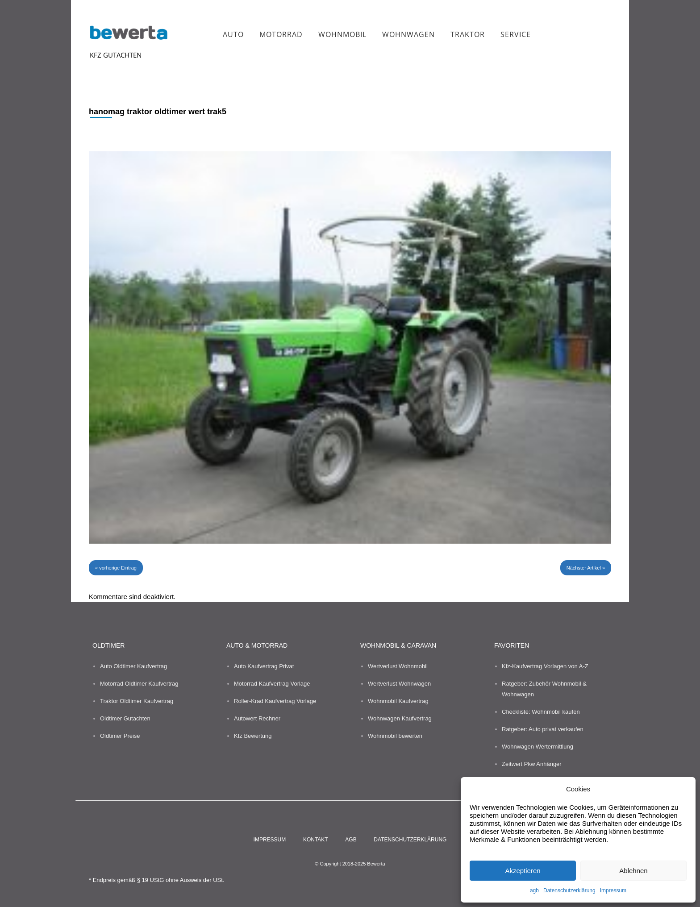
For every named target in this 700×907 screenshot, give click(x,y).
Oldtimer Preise (120, 735)
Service (515, 34)
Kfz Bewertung (253, 735)
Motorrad (281, 34)
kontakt (315, 839)
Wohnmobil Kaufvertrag (398, 701)
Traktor (467, 34)
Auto (233, 34)
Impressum (613, 890)
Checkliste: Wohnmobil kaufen (541, 711)
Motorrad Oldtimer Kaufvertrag (139, 683)
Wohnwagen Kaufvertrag (400, 718)
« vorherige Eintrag (116, 567)
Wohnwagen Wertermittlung (537, 746)
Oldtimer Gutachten (125, 718)
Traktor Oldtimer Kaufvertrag (136, 701)
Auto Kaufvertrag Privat (264, 666)
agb (534, 890)
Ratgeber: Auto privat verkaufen (542, 729)
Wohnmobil (342, 34)
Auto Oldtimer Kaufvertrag (133, 666)
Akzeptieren (522, 870)
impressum (270, 839)
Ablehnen (633, 870)
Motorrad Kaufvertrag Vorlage (272, 683)
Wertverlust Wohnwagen (399, 683)
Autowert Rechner (257, 718)
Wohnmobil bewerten (395, 735)
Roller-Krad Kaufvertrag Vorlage (275, 701)
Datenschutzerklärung (569, 890)
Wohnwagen (408, 34)
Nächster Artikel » (586, 567)
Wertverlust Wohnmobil (398, 666)
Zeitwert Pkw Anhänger (532, 764)
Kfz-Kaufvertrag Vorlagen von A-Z (545, 666)
